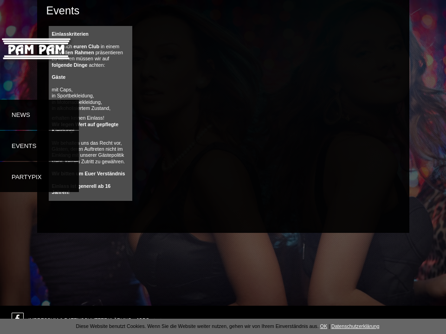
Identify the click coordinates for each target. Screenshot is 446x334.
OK (323, 326)
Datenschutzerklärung (355, 326)
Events (24, 145)
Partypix (27, 176)
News (21, 114)
